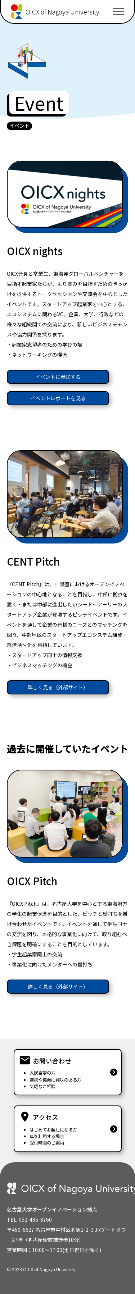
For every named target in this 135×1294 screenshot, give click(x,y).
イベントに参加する (58, 376)
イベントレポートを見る (58, 398)
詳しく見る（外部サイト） (58, 687)
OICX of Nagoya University (62, 11)
